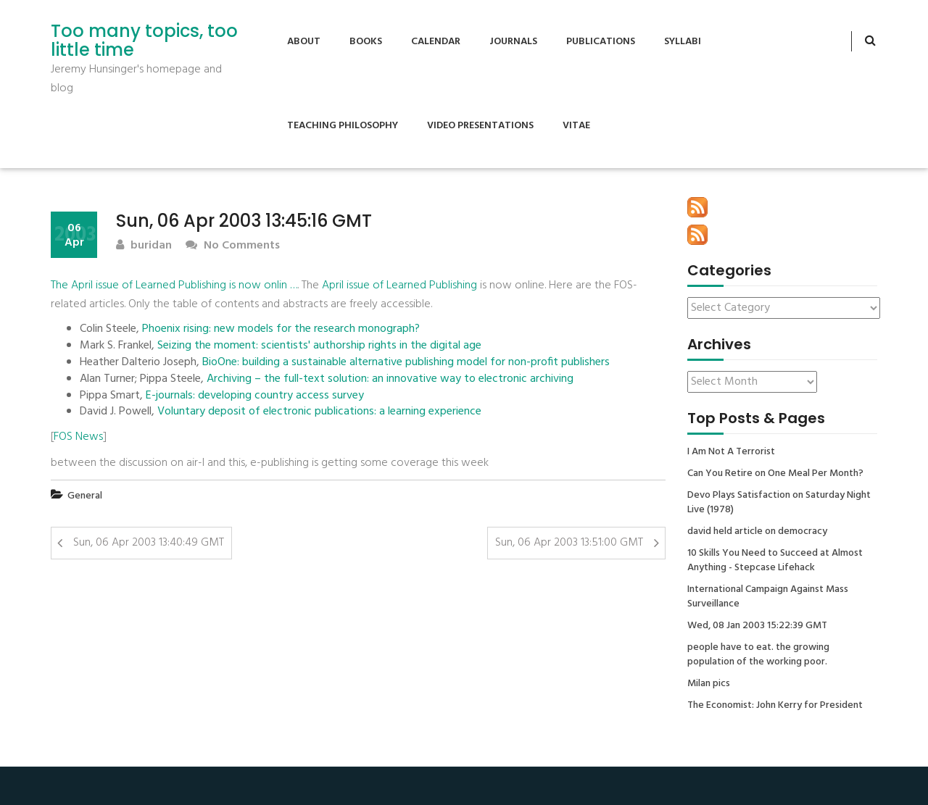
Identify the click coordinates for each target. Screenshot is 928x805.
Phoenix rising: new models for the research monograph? (281, 329)
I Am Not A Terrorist (731, 452)
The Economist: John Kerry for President (775, 705)
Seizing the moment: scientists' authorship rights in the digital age (319, 346)
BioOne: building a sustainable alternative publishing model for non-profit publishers (406, 362)
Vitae (576, 125)
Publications (600, 41)
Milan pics (708, 684)
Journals (513, 41)
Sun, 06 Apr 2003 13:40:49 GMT (148, 542)
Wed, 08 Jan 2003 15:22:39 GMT (757, 626)
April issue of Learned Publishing (399, 285)
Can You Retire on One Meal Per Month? (775, 474)
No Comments (233, 246)
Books (365, 41)
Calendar (435, 41)
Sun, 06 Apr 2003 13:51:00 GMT (569, 542)
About (303, 41)
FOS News (78, 436)
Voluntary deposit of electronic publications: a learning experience (319, 412)
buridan (144, 246)
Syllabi (682, 41)
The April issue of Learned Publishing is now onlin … (174, 285)
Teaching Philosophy (342, 125)
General (84, 496)
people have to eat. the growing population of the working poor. (758, 655)
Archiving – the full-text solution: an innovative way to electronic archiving (390, 379)
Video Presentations (480, 125)
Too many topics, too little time (144, 41)
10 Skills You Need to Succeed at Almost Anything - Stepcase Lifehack (775, 560)
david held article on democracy (757, 532)
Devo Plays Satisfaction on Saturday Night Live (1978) (779, 502)
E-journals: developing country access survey (255, 396)
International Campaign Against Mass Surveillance (767, 597)
